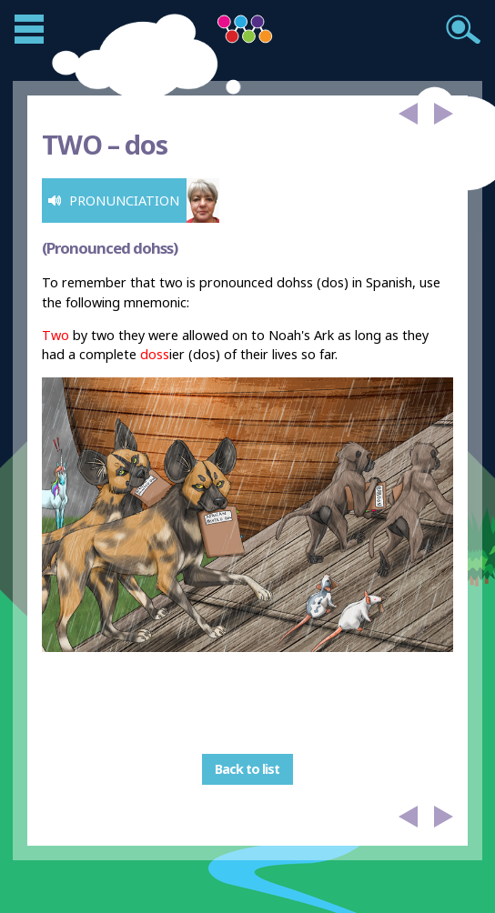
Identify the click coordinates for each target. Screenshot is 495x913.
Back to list (247, 769)
